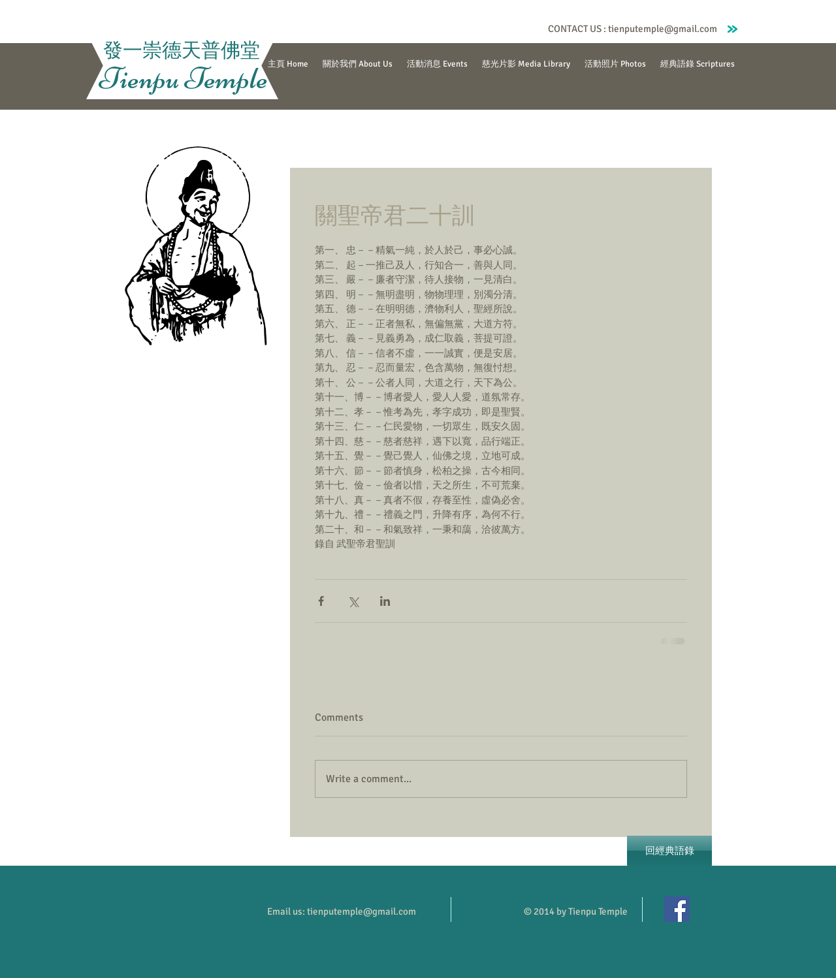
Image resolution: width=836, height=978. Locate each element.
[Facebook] (677, 909)
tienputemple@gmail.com (662, 29)
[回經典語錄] (669, 851)
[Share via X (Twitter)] (353, 601)
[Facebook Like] (517, 28)
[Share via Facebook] (321, 601)
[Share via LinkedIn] (385, 601)
